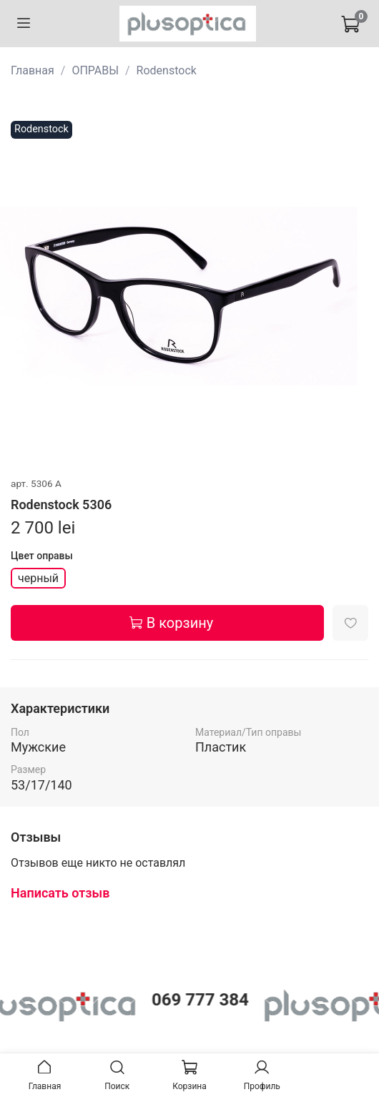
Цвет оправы (42, 555)
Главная (32, 70)
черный (38, 578)
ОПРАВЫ (95, 70)
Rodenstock (167, 70)
